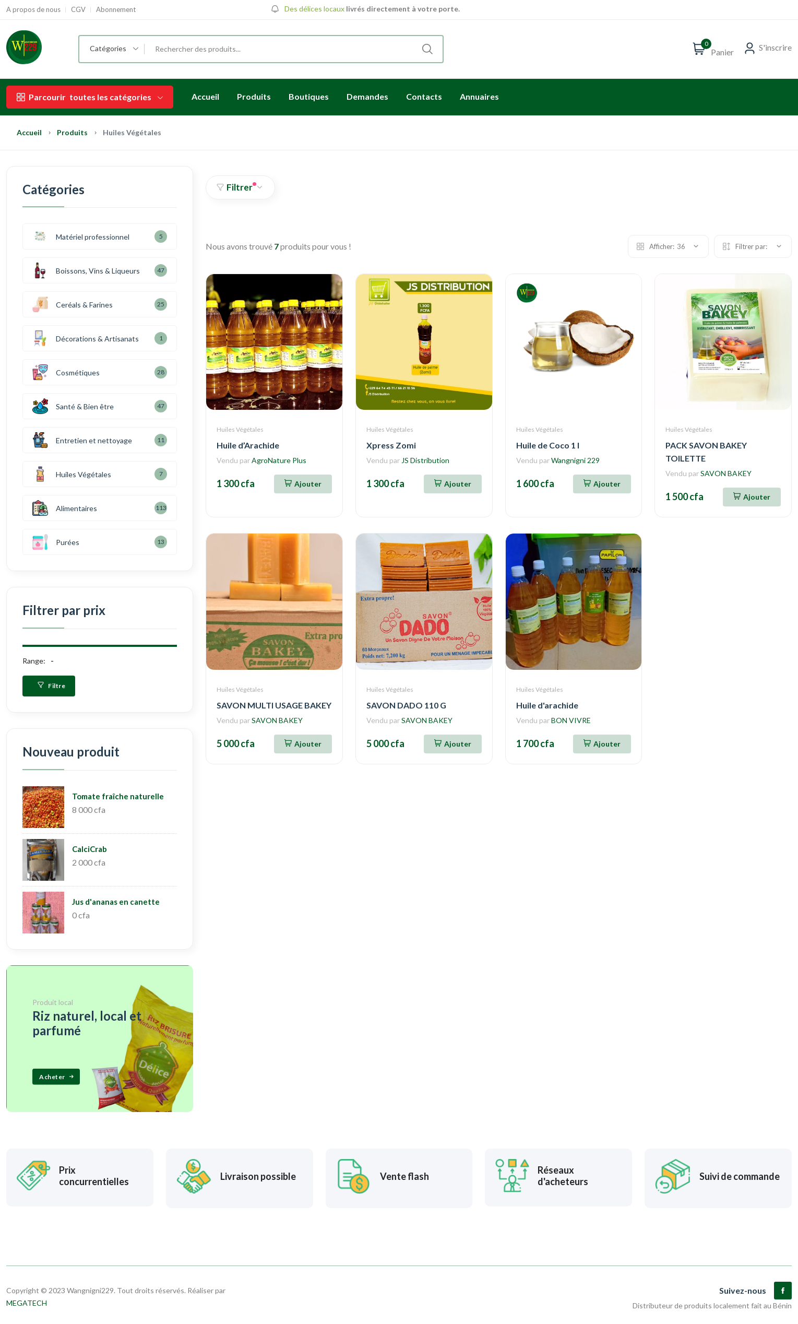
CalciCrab (89, 849)
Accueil (205, 96)
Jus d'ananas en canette (116, 901)
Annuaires (479, 96)
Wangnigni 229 (575, 460)
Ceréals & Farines (72, 304)
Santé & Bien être (73, 406)
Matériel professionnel (80, 236)
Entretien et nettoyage (82, 440)
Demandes (367, 96)
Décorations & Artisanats (85, 338)
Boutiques (309, 96)
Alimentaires (64, 508)
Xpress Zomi (391, 445)
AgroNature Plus (279, 460)
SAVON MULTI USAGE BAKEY (274, 705)
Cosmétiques (66, 372)
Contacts (424, 96)
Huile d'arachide (547, 705)
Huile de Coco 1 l (547, 445)
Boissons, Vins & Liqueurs (86, 270)
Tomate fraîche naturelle (118, 796)
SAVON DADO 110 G (406, 705)
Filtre (51, 686)
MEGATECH (26, 1299)
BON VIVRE (571, 720)
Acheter (57, 1076)
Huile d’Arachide (248, 445)
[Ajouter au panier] (303, 484)
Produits (254, 96)
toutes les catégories (90, 97)
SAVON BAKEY (726, 473)
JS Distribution (425, 460)
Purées (55, 542)
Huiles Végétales (240, 429)
